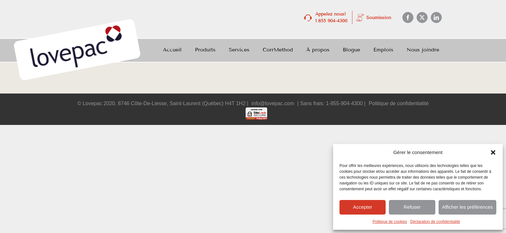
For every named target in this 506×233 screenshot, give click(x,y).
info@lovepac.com (272, 103)
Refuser (412, 207)
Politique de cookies (390, 221)
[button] (493, 152)
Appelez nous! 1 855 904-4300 (331, 17)
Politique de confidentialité (399, 103)
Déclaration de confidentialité (435, 221)
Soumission (378, 17)
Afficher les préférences (467, 207)
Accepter (362, 207)
